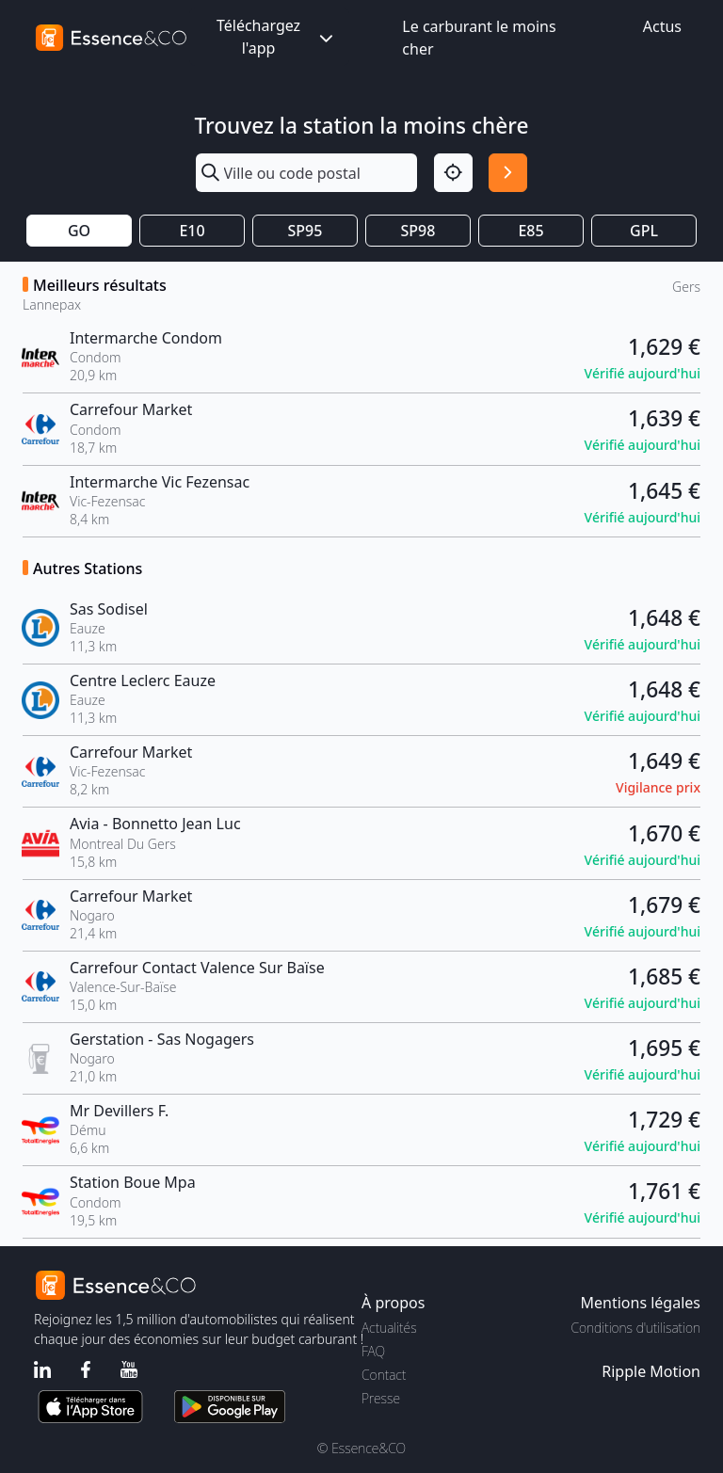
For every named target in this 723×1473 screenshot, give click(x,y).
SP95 (305, 230)
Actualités (389, 1328)
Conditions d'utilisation (635, 1328)
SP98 (418, 230)
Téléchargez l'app (277, 36)
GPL (644, 230)
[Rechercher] (508, 172)
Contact (384, 1375)
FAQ (373, 1351)
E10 (191, 230)
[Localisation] (453, 172)
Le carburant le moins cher (478, 37)
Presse (381, 1398)
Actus (662, 26)
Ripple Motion (651, 1371)
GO (79, 230)
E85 (530, 230)
